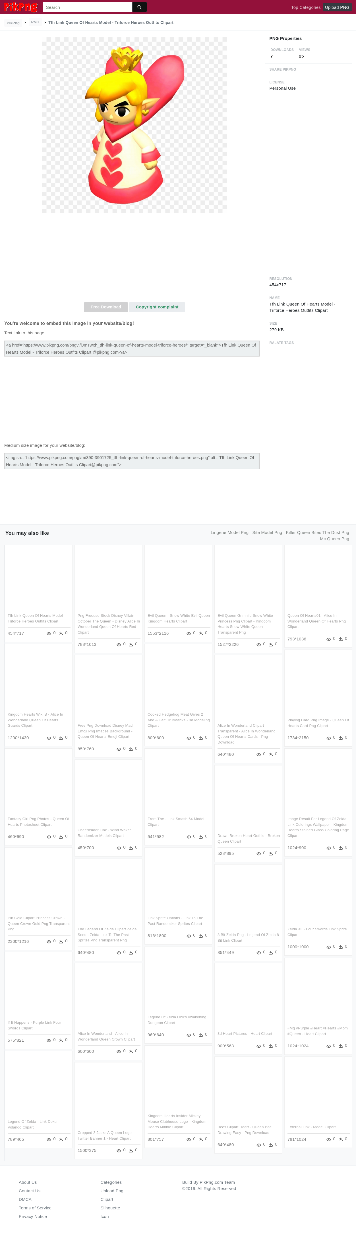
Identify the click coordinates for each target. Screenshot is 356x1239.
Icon (105, 1216)
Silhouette (110, 1207)
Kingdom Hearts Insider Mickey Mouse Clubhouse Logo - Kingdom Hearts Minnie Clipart (177, 1120)
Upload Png (112, 1190)
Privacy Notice (33, 1216)
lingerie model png (230, 532)
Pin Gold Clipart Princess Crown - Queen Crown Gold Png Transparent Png (36, 922)
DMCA (25, 1199)
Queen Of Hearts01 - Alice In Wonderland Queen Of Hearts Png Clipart (316, 620)
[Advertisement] (134, 259)
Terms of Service (35, 1207)
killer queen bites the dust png (317, 532)
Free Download (106, 306)
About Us (28, 1182)
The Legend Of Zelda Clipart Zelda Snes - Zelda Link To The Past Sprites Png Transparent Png (107, 933)
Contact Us (29, 1190)
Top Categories (306, 7)
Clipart (107, 1199)
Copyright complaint (157, 306)
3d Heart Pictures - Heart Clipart (245, 1033)
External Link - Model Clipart (311, 1126)
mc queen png (334, 538)
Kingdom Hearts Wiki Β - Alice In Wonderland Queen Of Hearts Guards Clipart (35, 719)
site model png (267, 532)
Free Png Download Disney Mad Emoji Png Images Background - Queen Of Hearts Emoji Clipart (105, 730)
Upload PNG (337, 7)
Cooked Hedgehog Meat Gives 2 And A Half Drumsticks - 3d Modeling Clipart (175, 719)
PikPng (13, 23)
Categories (111, 1182)
